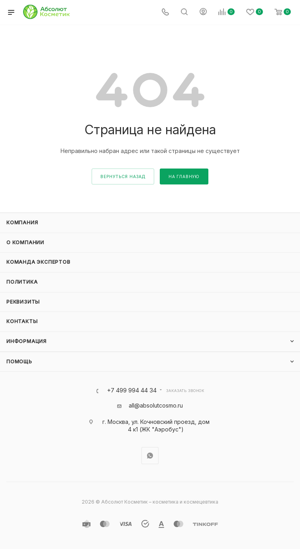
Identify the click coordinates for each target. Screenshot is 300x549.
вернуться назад (122, 176)
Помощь (19, 362)
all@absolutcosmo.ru (156, 405)
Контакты (21, 321)
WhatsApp (150, 455)
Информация (26, 341)
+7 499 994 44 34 (132, 391)
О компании (25, 242)
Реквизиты (23, 302)
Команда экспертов (38, 262)
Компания (22, 222)
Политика (21, 282)
